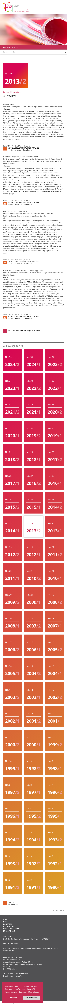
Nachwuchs (8, 926)
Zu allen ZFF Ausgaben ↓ (12, 92)
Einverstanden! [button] (31, 998)
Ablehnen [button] (13, 998)
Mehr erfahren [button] (33, 992)
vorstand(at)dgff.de (16, 976)
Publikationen (9, 47)
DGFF (5, 922)
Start (6, 919)
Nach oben (59, 911)
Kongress (7, 924)
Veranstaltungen (11, 929)
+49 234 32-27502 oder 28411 (18, 974)
